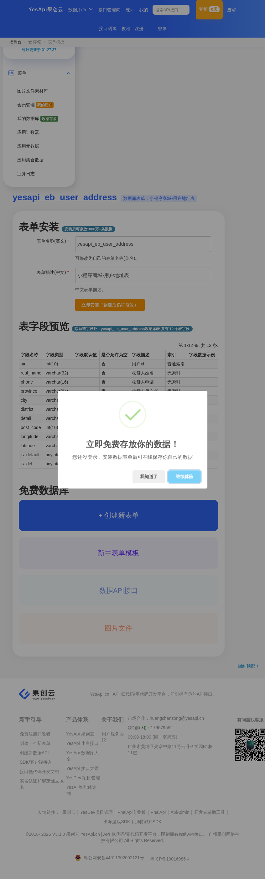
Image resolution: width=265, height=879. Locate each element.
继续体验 (184, 476)
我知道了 (149, 476)
